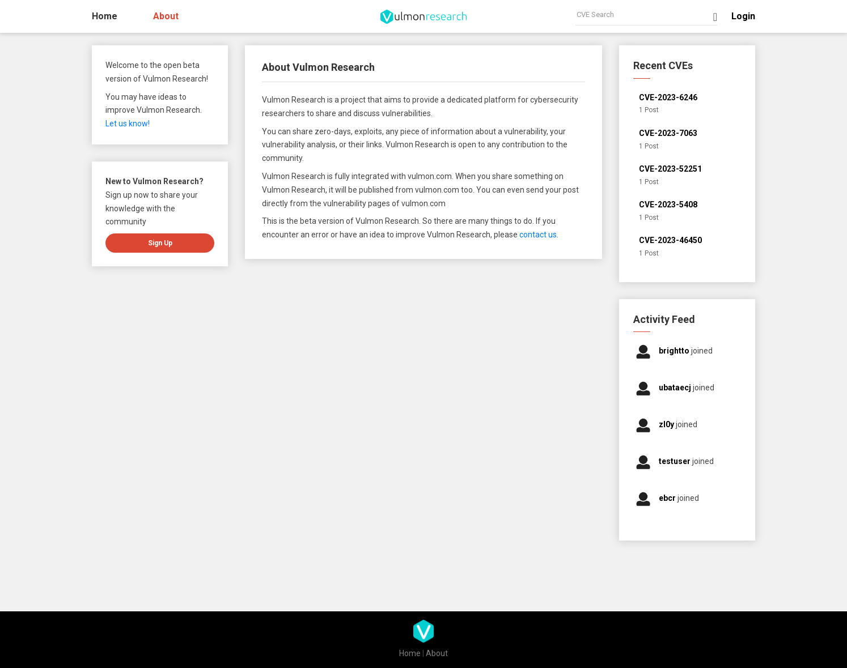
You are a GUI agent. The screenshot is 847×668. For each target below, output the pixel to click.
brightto (675, 350)
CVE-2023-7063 (668, 133)
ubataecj (676, 387)
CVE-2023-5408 (668, 204)
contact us (538, 234)
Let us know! (127, 123)
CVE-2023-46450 (670, 240)
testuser (675, 461)
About (166, 16)
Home (104, 16)
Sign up (160, 243)
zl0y (667, 424)
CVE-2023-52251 (670, 168)
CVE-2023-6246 (668, 97)
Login (743, 16)
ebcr (668, 498)
